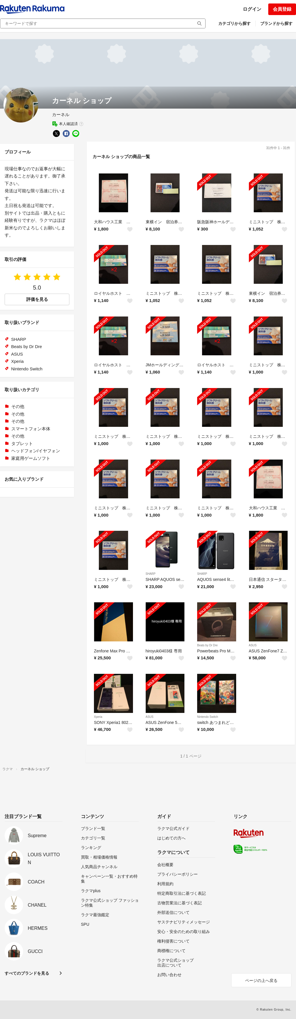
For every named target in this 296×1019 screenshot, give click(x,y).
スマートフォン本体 (30, 428)
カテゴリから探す (234, 23)
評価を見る (37, 299)
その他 (17, 406)
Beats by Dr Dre (207, 645)
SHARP (151, 573)
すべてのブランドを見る (27, 973)
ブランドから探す (276, 23)
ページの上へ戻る (261, 980)
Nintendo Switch (207, 716)
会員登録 (282, 9)
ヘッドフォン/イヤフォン (35, 450)
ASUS (253, 645)
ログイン (252, 9)
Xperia (98, 716)
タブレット (22, 443)
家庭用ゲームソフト (30, 458)
